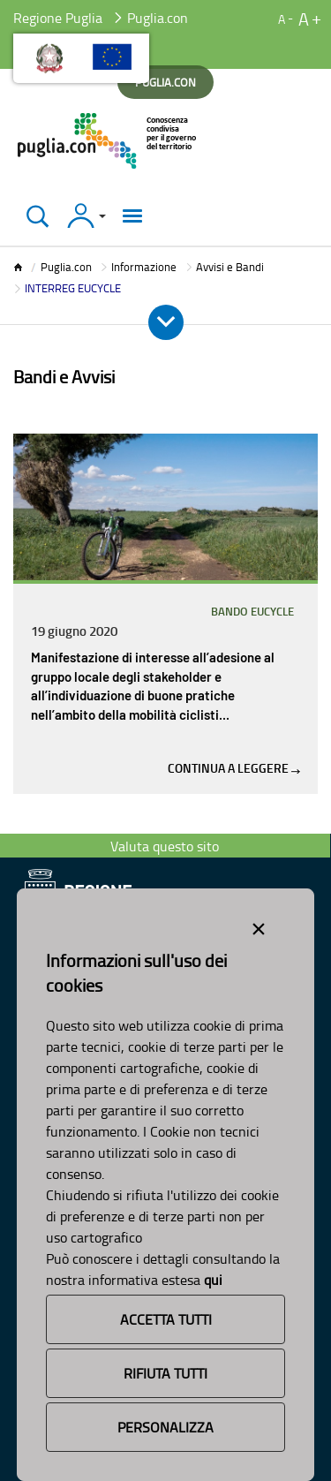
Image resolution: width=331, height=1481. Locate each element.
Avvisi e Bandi (230, 267)
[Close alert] (258, 925)
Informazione (144, 267)
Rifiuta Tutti (165, 1373)
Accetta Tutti (166, 1319)
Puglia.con (66, 267)
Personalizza (165, 1427)
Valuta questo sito (164, 846)
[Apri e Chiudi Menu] (166, 322)
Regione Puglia (57, 17)
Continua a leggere (234, 767)
